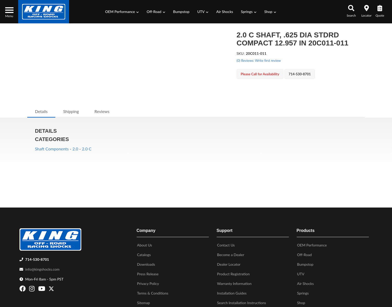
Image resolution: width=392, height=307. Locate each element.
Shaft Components (52, 148)
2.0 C (86, 148)
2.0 (75, 148)
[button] (122, 11)
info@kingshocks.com (42, 268)
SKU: (241, 53)
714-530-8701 (37, 258)
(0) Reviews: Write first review (259, 60)
